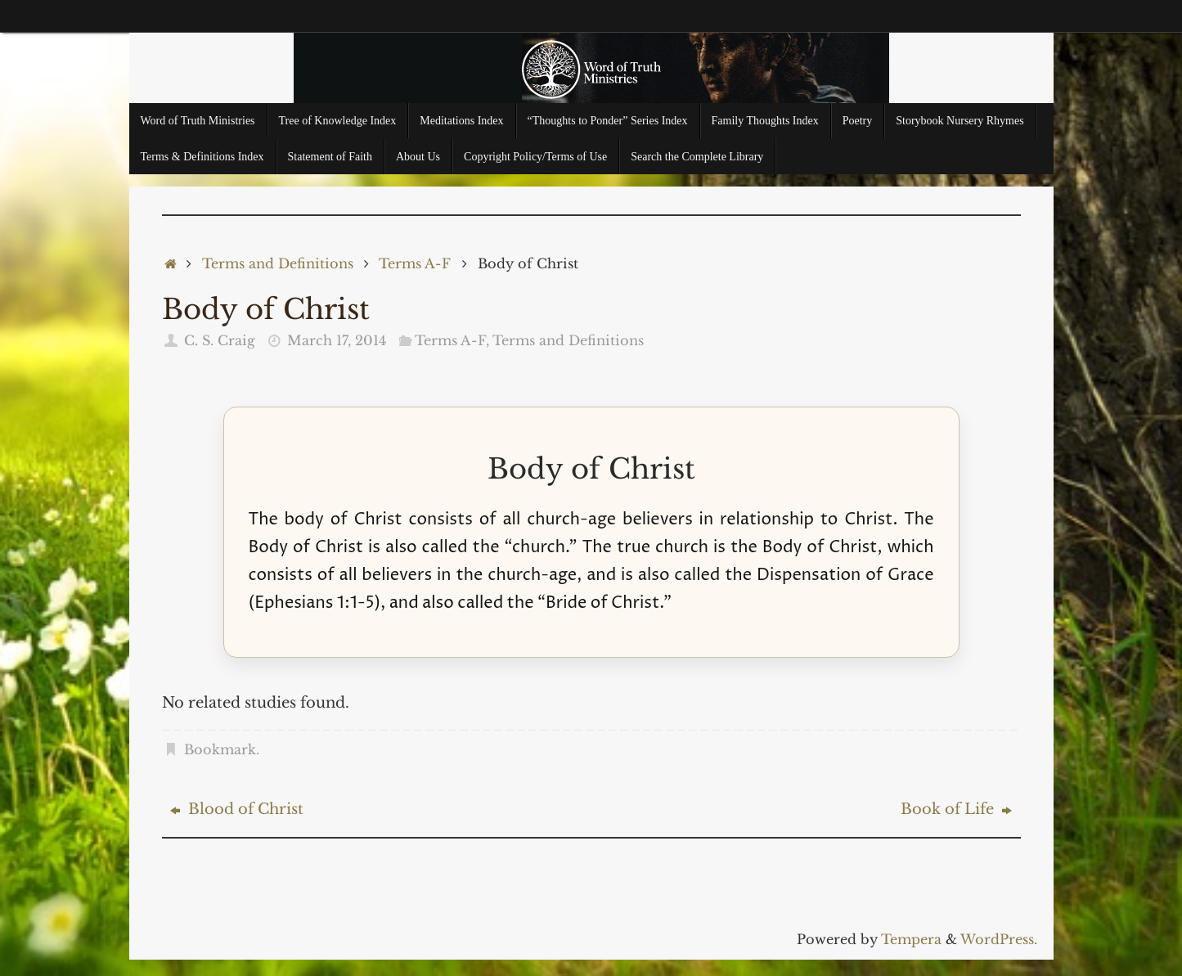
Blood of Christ (236, 809)
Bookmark (220, 749)
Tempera (911, 939)
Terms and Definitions (277, 263)
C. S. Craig (219, 340)
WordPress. (998, 939)
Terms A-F (415, 263)
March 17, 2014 (336, 340)
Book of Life (956, 809)
